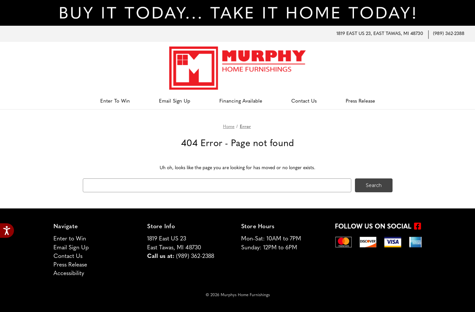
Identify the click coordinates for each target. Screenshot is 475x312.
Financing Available (240, 101)
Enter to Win (115, 101)
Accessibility (68, 273)
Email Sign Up (174, 101)
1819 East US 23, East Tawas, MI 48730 (379, 33)
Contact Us (304, 101)
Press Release (360, 101)
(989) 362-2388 (448, 33)
